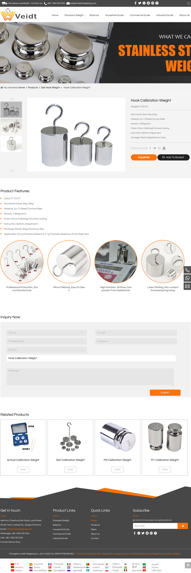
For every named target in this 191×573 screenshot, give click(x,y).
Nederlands (79, 567)
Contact (95, 538)
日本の (116, 564)
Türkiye (18, 570)
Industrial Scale (60, 538)
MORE (23, 470)
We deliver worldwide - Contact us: (25, 3)
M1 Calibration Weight (165, 460)
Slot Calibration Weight (70, 460)
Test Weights (116, 554)
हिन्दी (134, 567)
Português (98, 564)
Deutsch (18, 567)
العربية (155, 564)
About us (95, 534)
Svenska (97, 570)
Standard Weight (61, 520)
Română (137, 570)
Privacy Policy (83, 554)
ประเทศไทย (40, 570)
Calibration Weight (100, 554)
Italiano (77, 564)
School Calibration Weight (23, 460)
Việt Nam (157, 570)
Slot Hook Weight (50, 87)
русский (77, 570)
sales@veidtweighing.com (83, 3)
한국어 (135, 564)
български (59, 570)
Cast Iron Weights (132, 554)
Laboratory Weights (171, 554)
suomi (96, 567)
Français (58, 564)
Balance (57, 525)
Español (38, 564)
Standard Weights (151, 554)
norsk (155, 567)
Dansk (57, 567)
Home (21, 87)
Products (33, 87)
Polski (115, 570)
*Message (90, 376)
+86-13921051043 (56, 3)
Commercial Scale (62, 534)
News (93, 529)
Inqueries (144, 157)
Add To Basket (175, 157)
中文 (16, 564)
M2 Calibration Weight (117, 460)
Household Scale (61, 529)
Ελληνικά (117, 567)
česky (37, 567)
